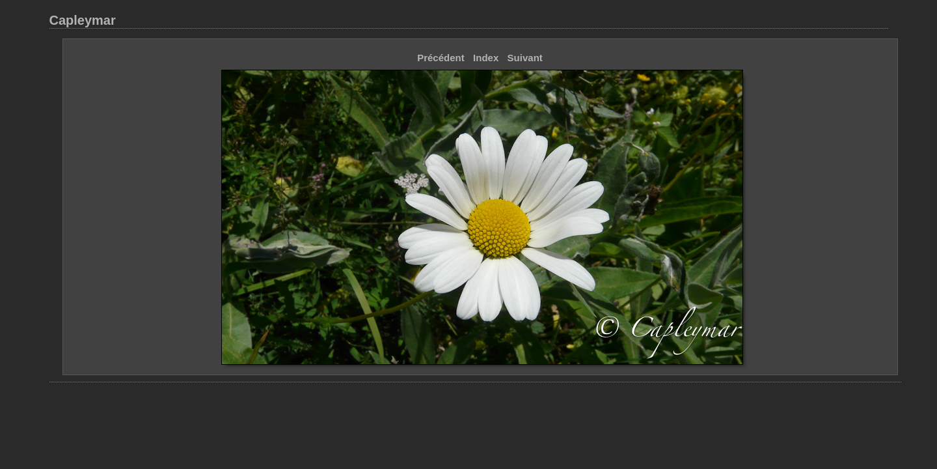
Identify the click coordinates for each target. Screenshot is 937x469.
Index (485, 57)
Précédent (441, 57)
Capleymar (82, 20)
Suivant (525, 57)
